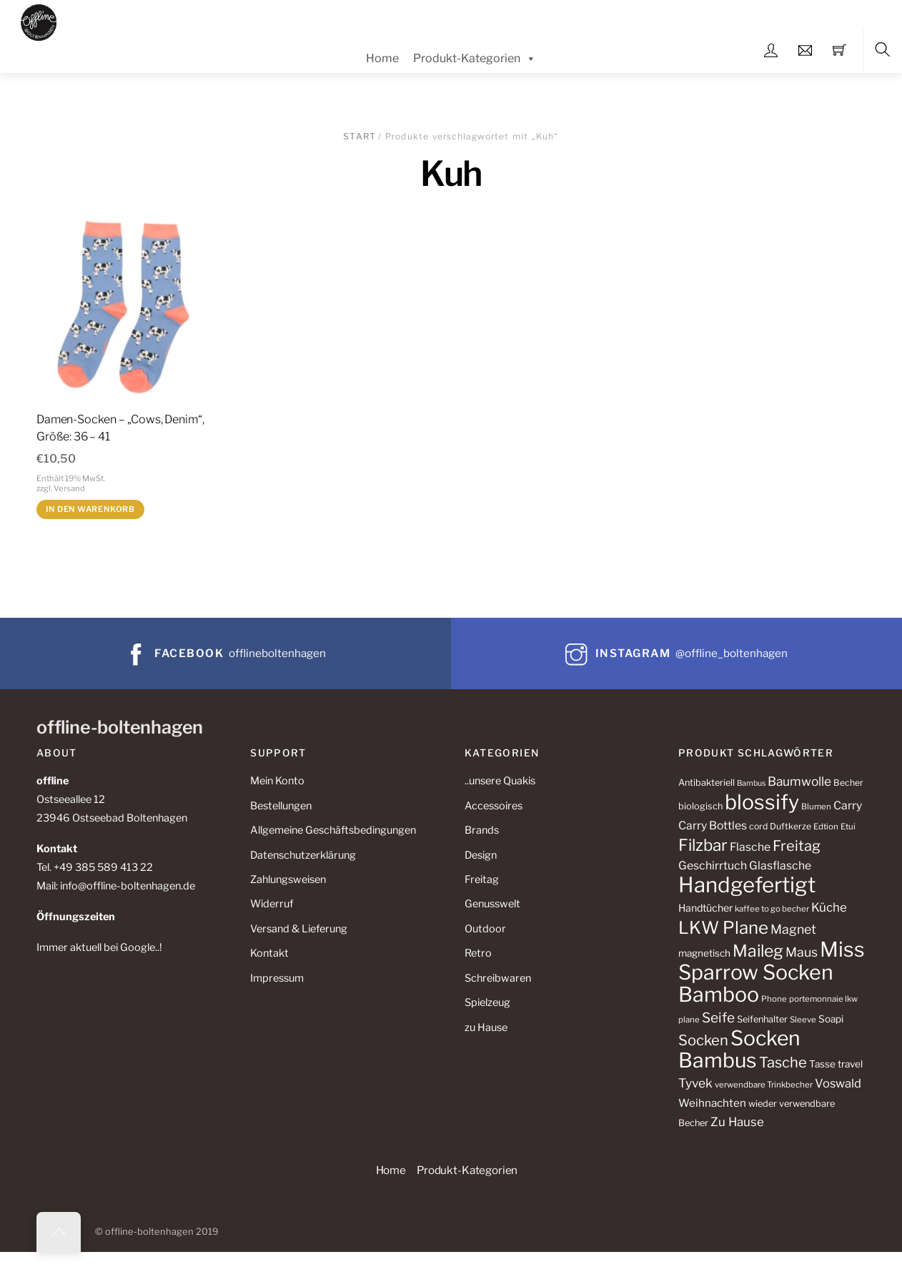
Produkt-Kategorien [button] (467, 1170)
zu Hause (486, 1027)
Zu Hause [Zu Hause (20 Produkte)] (737, 1122)
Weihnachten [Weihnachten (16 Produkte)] (712, 1103)
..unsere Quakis (500, 780)
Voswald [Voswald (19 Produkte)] (838, 1083)
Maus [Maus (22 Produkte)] (801, 952)
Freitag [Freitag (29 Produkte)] (797, 845)
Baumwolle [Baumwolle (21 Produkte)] (799, 781)
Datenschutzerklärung (303, 855)
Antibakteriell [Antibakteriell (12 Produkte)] (706, 782)
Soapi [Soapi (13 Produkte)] (830, 1019)
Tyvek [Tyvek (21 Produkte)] (695, 1082)
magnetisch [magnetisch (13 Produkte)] (704, 953)
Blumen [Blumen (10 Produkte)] (816, 807)
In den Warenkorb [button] (90, 509)
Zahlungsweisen (288, 879)
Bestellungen (281, 805)
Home (382, 58)
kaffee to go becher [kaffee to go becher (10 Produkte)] (772, 909)
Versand (69, 488)
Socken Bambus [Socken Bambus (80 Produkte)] (739, 1049)
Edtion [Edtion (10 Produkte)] (825, 827)
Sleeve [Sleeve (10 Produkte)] (803, 1020)
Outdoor (485, 928)
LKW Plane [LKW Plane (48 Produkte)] (723, 927)
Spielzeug (487, 1002)
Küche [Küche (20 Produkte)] (829, 907)
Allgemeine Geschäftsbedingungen (333, 830)
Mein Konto (277, 780)
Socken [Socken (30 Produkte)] (703, 1040)
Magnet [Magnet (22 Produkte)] (793, 929)
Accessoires (493, 805)
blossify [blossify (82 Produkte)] (762, 801)
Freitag (482, 879)
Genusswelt (492, 903)
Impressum (277, 978)
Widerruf (271, 903)
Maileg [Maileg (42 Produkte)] (758, 951)
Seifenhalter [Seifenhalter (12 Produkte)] (762, 1019)
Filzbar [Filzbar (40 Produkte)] (703, 845)
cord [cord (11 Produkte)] (758, 826)
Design (481, 855)
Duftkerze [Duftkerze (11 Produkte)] (790, 826)
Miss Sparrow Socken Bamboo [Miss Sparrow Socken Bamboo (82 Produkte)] (771, 972)
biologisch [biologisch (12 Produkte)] (700, 806)
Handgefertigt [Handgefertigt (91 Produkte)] (747, 884)
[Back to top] (58, 1232)
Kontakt (269, 953)
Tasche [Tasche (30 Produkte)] (783, 1062)
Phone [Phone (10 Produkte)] (774, 999)
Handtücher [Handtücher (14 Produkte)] (705, 908)
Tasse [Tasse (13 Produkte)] (822, 1064)
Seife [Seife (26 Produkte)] (718, 1018)
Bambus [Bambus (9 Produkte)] (751, 783)
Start (359, 136)
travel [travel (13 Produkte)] (850, 1064)
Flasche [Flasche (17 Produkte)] (750, 847)
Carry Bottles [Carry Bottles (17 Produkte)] (712, 825)
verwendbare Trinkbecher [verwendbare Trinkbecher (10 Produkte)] (764, 1085)
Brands (482, 830)
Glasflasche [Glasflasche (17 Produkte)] (780, 865)
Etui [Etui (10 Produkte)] (848, 827)
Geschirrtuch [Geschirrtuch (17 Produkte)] (712, 865)
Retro (478, 953)
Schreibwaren (498, 978)
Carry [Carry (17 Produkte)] (847, 805)
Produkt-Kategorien (474, 58)
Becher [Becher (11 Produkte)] (848, 782)
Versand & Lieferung (298, 928)
